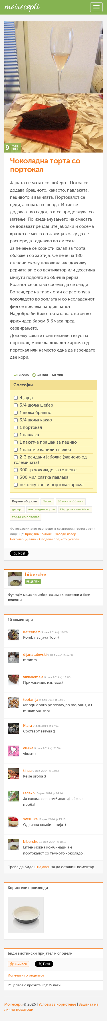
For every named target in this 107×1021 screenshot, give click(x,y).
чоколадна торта (41, 509)
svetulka (30, 819)
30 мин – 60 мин (71, 501)
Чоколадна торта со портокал (45, 165)
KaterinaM (32, 632)
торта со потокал (25, 517)
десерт (17, 509)
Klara (27, 725)
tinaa (27, 770)
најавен (44, 867)
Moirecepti (13, 1004)
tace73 (29, 793)
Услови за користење (57, 1004)
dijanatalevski (35, 654)
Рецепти (33, 581)
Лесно (47, 501)
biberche (35, 574)
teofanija (30, 699)
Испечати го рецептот (26, 975)
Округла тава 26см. (75, 509)
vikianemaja (33, 677)
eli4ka (28, 748)
